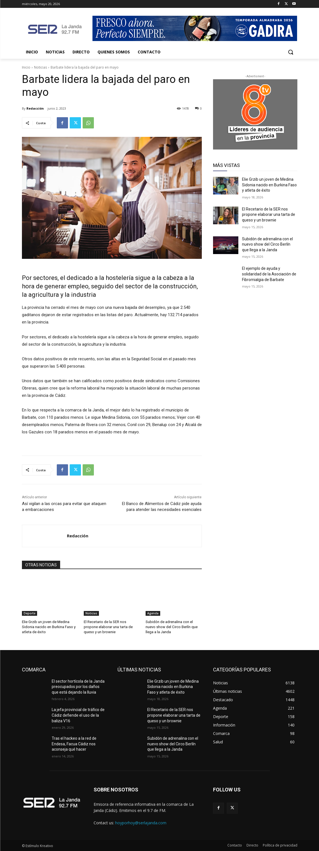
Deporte (29, 613)
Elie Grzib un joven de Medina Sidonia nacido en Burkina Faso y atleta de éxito (49, 627)
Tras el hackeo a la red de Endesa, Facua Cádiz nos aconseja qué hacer (74, 744)
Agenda (153, 613)
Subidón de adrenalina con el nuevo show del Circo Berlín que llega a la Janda (171, 627)
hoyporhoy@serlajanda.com (140, 822)
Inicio (26, 67)
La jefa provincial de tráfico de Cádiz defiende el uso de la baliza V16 (78, 715)
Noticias (40, 67)
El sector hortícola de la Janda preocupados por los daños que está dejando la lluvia (78, 686)
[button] (290, 52)
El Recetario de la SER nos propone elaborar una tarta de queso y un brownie (108, 627)
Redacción (35, 108)
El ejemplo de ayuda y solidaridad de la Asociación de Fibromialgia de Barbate (269, 274)
